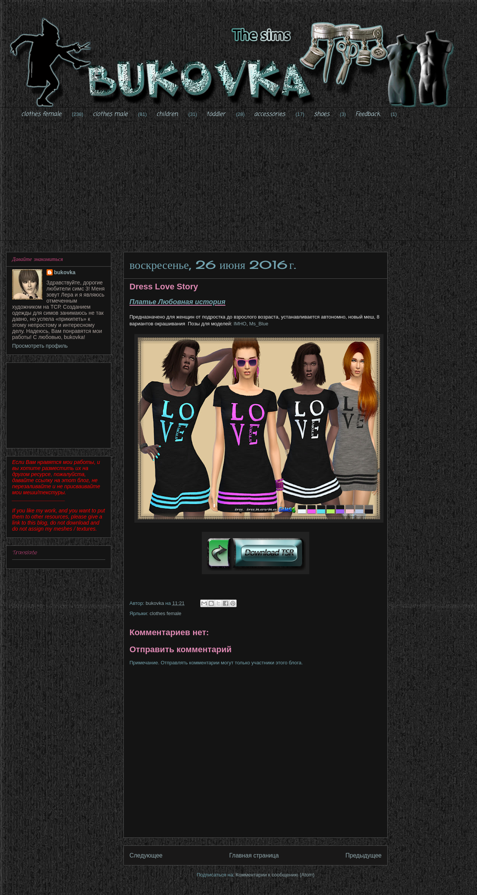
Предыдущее (364, 855)
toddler (215, 114)
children (167, 114)
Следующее (145, 855)
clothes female (41, 114)
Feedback (367, 114)
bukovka (65, 272)
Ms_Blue (258, 323)
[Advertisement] (244, 186)
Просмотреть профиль (40, 346)
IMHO (239, 323)
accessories (269, 114)
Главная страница (254, 855)
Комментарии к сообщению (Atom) (275, 875)
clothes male (110, 114)
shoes (321, 114)
